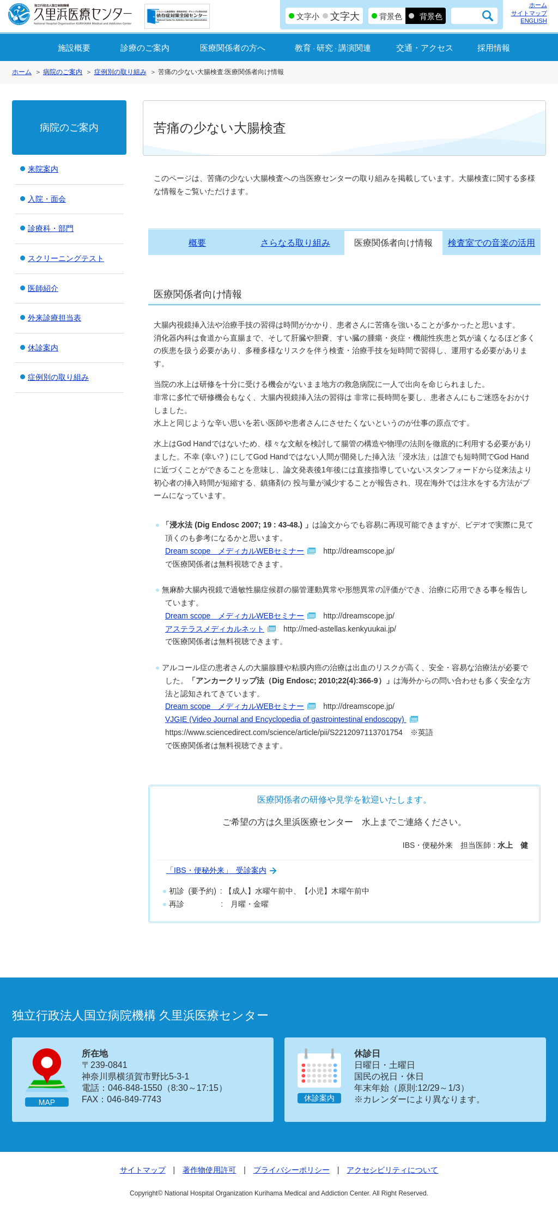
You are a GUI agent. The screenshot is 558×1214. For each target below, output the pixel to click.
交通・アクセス (424, 47)
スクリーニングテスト (66, 258)
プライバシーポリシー (291, 1170)
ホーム (538, 5)
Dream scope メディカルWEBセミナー (234, 551)
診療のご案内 (144, 47)
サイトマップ (529, 13)
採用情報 (493, 47)
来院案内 (43, 169)
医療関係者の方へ (232, 47)
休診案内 (43, 347)
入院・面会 (47, 199)
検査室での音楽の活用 (491, 242)
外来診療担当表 (54, 317)
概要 (197, 242)
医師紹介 (43, 288)
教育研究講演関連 (333, 47)
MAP (47, 1102)
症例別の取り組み (120, 72)
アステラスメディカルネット (214, 628)
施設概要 (74, 47)
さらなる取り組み (295, 242)
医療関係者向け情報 (393, 242)
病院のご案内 (62, 72)
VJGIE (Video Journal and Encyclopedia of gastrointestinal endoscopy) (286, 719)
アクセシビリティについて (392, 1170)
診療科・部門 (51, 228)
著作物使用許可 (209, 1170)
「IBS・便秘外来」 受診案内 (216, 870)
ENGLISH (533, 20)
